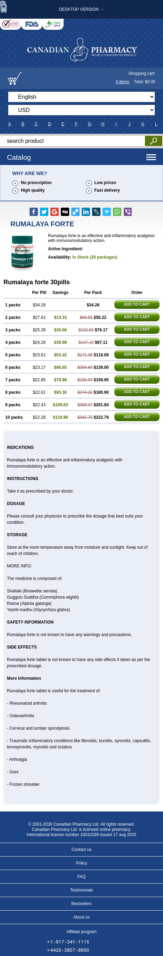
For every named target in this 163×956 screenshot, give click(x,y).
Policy (81, 863)
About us (81, 917)
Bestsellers (81, 903)
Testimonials (81, 890)
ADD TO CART (137, 304)
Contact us (81, 849)
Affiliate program (81, 931)
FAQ (81, 876)
